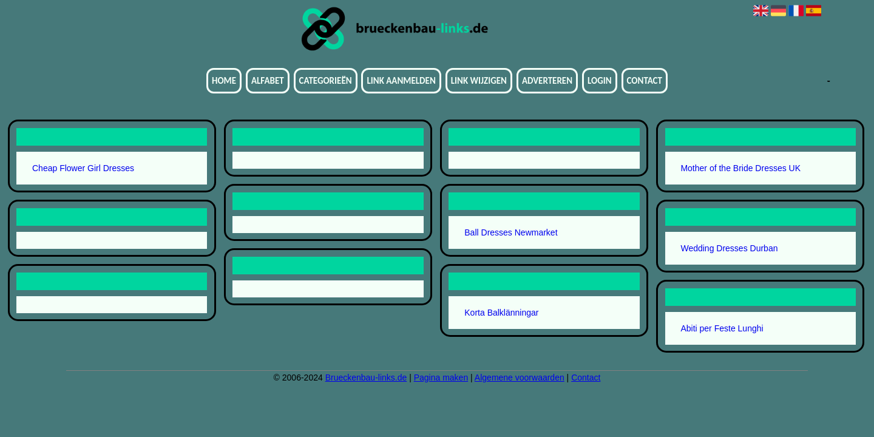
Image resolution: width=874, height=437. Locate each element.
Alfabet (267, 80)
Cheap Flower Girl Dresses (83, 168)
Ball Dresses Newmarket (510, 232)
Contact (644, 80)
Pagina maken (441, 377)
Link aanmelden (401, 80)
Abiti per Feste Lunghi (721, 328)
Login (600, 80)
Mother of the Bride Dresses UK (740, 168)
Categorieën (325, 80)
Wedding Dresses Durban (728, 248)
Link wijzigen (479, 80)
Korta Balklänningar (501, 312)
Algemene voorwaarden (519, 377)
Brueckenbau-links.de (366, 377)
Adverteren (547, 80)
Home (224, 80)
